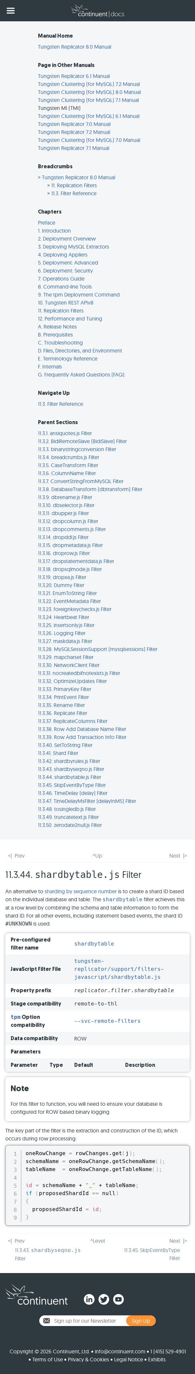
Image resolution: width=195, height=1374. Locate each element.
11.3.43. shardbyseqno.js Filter (71, 769)
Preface (46, 222)
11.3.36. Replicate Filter (62, 713)
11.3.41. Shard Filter (58, 753)
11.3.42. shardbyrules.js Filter (69, 761)
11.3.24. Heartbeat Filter (63, 617)
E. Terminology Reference (68, 358)
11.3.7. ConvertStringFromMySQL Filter (80, 481)
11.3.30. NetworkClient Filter (68, 665)
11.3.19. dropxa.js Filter (62, 577)
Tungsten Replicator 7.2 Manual (74, 132)
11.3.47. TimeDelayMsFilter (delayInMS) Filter (87, 801)
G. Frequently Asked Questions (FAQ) (81, 374)
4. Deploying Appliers (63, 254)
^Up (97, 855)
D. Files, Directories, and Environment (80, 350)
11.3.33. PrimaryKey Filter (64, 689)
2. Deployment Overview (67, 238)
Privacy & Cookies (88, 1359)
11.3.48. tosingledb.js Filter (67, 809)
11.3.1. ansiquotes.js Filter (65, 433)
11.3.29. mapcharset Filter (66, 657)
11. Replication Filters (74, 185)
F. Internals (50, 366)
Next (174, 855)
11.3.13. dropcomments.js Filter (72, 529)
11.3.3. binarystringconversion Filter (77, 449)
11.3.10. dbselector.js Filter (66, 505)
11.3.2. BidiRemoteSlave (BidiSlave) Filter (82, 441)
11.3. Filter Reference (74, 193)
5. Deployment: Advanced (68, 262)
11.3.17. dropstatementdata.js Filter (76, 561)
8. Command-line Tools (65, 286)
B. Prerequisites (55, 334)
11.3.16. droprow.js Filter (64, 553)
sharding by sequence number (81, 891)
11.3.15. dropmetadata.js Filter (70, 545)
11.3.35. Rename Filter (61, 705)
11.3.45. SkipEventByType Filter (72, 785)
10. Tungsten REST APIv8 (66, 302)
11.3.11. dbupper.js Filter (63, 513)
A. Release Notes (57, 326)
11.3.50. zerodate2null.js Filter (70, 825)
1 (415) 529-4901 (168, 1351)
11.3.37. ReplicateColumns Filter (72, 721)
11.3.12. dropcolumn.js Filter (68, 521)
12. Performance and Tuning (70, 318)
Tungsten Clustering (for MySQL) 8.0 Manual (89, 92)
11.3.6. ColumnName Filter (67, 473)
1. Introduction (54, 230)
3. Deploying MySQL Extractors (73, 246)
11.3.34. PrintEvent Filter (63, 697)
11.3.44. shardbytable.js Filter (69, 777)
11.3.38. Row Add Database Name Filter (82, 729)
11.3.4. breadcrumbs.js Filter (68, 457)
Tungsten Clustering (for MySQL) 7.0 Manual (89, 140)
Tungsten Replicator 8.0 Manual (74, 46)
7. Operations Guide (61, 278)
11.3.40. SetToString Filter (65, 745)
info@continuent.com (120, 1351)
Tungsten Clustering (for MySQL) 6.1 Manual (88, 116)
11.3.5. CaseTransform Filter (68, 465)
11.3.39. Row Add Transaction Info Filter (82, 737)
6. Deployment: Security (65, 270)
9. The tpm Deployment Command (79, 294)
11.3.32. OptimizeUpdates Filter (72, 681)
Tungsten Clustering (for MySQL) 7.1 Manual (88, 100)
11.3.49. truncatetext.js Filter (68, 817)
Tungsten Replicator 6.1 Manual (74, 76)
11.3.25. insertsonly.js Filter (66, 625)
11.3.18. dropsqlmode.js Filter (70, 569)
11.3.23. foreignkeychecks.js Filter (74, 609)
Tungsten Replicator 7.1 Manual (73, 148)
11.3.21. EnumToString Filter (67, 593)
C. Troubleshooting (60, 342)
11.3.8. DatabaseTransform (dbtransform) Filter (90, 489)
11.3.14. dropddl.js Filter (63, 537)
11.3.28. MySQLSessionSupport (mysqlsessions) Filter (97, 649)
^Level (97, 1240)
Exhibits (157, 1359)
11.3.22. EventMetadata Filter (69, 601)
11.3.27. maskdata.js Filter (65, 641)
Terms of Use (47, 1359)
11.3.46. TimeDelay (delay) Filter (72, 793)
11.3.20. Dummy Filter (61, 585)
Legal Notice (128, 1359)
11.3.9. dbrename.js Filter (65, 497)
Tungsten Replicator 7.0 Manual (74, 124)
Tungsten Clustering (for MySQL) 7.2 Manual (89, 84)
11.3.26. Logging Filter (62, 633)
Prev (20, 855)
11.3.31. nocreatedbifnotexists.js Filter (79, 673)
